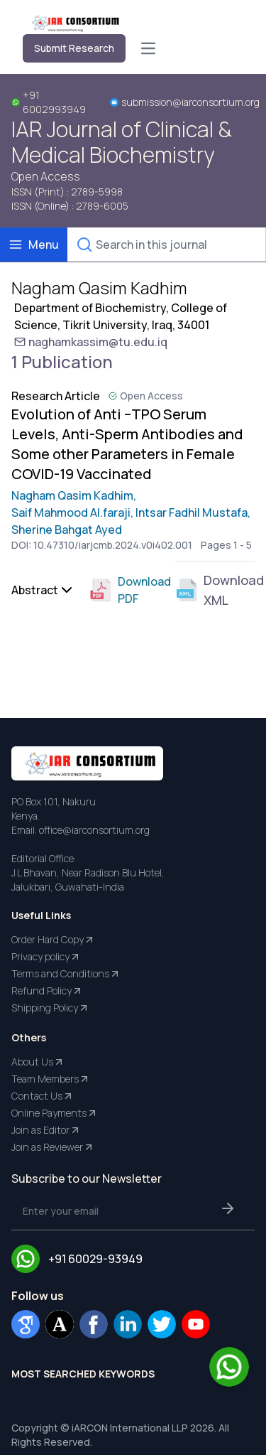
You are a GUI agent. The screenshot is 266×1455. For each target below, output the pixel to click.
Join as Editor (46, 1130)
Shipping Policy (50, 1007)
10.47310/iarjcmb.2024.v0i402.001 (112, 545)
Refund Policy (47, 990)
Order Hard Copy (53, 939)
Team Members (50, 1079)
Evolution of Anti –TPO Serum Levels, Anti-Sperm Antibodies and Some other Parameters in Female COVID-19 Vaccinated (127, 443)
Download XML (215, 589)
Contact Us (42, 1096)
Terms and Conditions (66, 973)
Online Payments (54, 1113)
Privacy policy (46, 956)
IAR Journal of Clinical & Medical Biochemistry (121, 142)
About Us (38, 1061)
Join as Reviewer (52, 1147)
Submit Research (74, 48)
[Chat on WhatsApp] (229, 1367)
